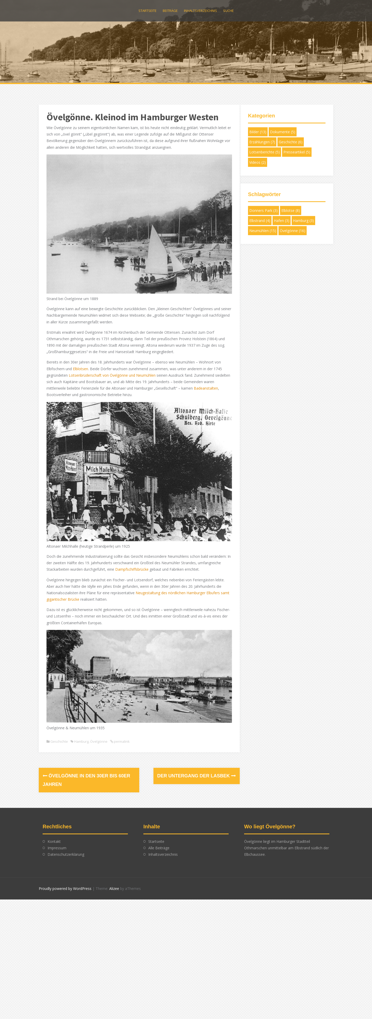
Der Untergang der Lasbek (189, 761)
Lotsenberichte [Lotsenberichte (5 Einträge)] (264, 152)
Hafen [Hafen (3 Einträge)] (281, 220)
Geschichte (59, 727)
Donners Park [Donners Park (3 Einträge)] (263, 210)
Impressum (57, 833)
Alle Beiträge (158, 833)
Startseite (147, 10)
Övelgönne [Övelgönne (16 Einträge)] (292, 230)
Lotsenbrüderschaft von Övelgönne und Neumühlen (112, 369)
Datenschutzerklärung (66, 840)
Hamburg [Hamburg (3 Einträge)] (303, 220)
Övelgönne (98, 727)
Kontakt (54, 827)
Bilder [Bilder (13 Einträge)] (257, 131)
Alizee (114, 874)
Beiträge (170, 10)
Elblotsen (80, 363)
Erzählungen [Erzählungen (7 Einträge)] (262, 141)
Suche (228, 10)
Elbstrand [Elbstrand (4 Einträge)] (259, 220)
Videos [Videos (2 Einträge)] (257, 162)
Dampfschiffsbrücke (156, 558)
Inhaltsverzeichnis (200, 10)
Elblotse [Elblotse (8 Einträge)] (290, 210)
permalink (121, 727)
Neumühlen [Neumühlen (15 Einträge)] (262, 230)
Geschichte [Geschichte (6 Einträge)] (291, 141)
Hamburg (81, 727)
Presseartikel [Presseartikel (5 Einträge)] (296, 152)
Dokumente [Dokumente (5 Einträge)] (282, 131)
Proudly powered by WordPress (65, 874)
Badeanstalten (59, 389)
